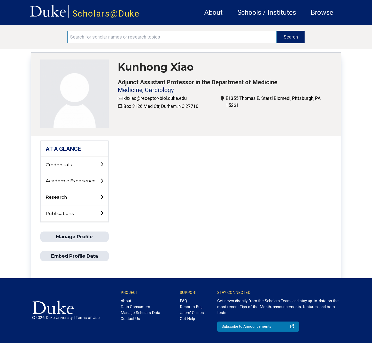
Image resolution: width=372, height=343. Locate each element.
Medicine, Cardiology (146, 90)
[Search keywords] (172, 37)
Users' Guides (192, 312)
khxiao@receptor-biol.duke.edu (155, 98)
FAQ (183, 301)
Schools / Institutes (266, 12)
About (213, 12)
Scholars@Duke (106, 14)
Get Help (187, 318)
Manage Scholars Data (140, 312)
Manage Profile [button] (74, 236)
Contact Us (130, 318)
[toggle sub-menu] (101, 164)
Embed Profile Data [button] (74, 256)
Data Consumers (135, 306)
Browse (322, 12)
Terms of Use (88, 317)
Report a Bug (191, 306)
